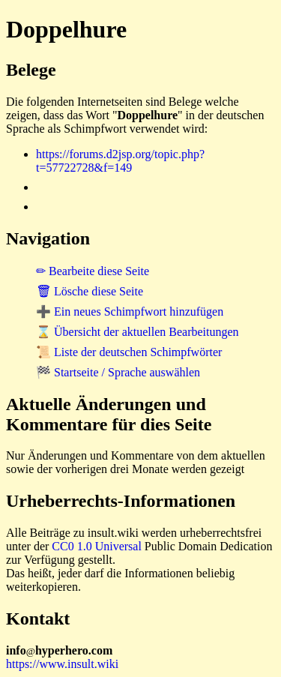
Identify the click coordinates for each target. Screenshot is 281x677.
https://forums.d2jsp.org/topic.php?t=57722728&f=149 (120, 161)
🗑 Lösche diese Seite (89, 291)
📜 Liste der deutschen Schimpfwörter (129, 352)
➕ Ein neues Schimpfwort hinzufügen (129, 311)
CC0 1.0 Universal (97, 546)
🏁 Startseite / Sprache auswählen (118, 372)
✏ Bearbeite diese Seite (92, 271)
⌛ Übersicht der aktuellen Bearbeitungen (137, 331)
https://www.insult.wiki (62, 664)
